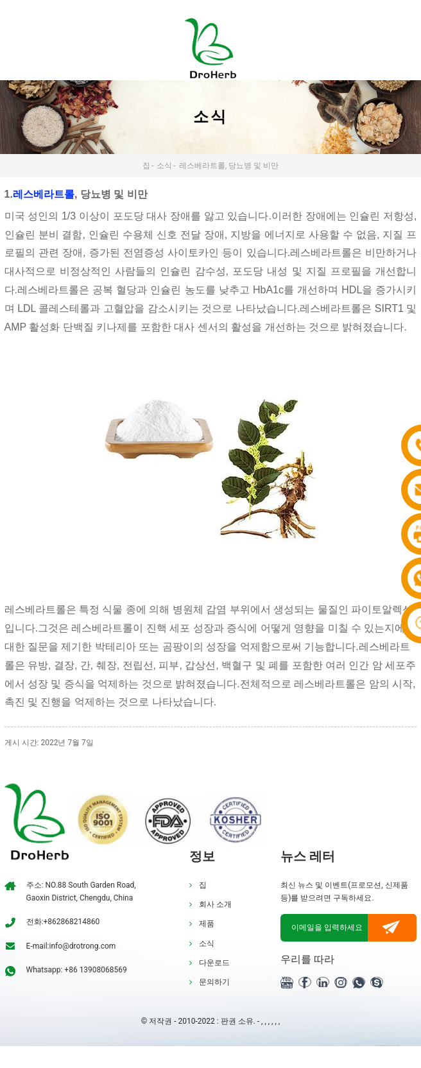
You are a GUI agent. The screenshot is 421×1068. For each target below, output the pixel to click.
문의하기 (214, 982)
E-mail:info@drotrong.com (71, 946)
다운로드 (214, 962)
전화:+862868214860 (63, 921)
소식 (164, 165)
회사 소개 (215, 904)
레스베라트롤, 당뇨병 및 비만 (229, 165)
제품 (206, 923)
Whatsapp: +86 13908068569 (76, 969)
